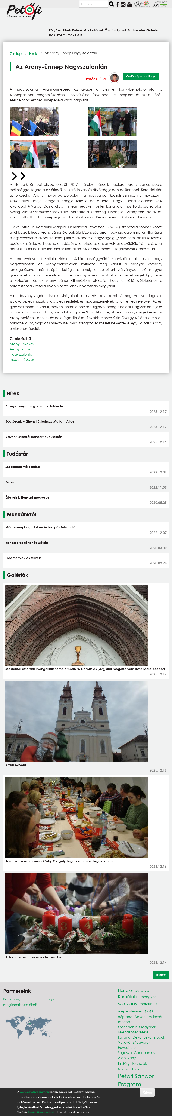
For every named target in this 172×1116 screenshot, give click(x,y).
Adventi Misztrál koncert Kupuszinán (33, 437)
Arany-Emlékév (22, 344)
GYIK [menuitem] (78, 35)
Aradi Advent (15, 765)
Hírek (33, 53)
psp (149, 1010)
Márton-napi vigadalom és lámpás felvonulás (41, 527)
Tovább (161, 974)
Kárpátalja (128, 996)
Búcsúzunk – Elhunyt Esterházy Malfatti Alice (40, 421)
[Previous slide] (14, 176)
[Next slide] (22, 176)
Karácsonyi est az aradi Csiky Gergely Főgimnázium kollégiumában (59, 861)
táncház (125, 1022)
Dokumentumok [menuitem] (61, 35)
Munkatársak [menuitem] (93, 30)
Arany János (20, 349)
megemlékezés (22, 359)
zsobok (159, 1037)
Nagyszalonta (21, 354)
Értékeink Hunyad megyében (28, 497)
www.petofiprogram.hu (34, 1092)
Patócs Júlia (96, 79)
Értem (147, 1092)
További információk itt (42, 1112)
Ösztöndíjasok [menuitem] (116, 30)
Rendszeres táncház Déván (26, 543)
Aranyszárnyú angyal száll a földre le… (35, 406)
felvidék (139, 1063)
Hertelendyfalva (133, 990)
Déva (137, 1037)
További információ (73, 1112)
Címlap (16, 53)
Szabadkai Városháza (22, 467)
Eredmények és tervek (23, 558)
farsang (124, 1037)
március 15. (149, 1004)
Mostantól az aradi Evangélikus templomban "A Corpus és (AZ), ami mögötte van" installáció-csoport (85, 669)
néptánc (125, 1016)
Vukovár (155, 1016)
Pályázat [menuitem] (55, 30)
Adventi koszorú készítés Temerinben (34, 957)
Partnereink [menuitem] (137, 30)
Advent (140, 1016)
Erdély (124, 1063)
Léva (148, 1037)
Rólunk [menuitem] (77, 30)
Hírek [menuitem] (67, 30)
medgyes (148, 996)
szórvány (127, 1003)
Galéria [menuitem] (152, 30)
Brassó (10, 482)
